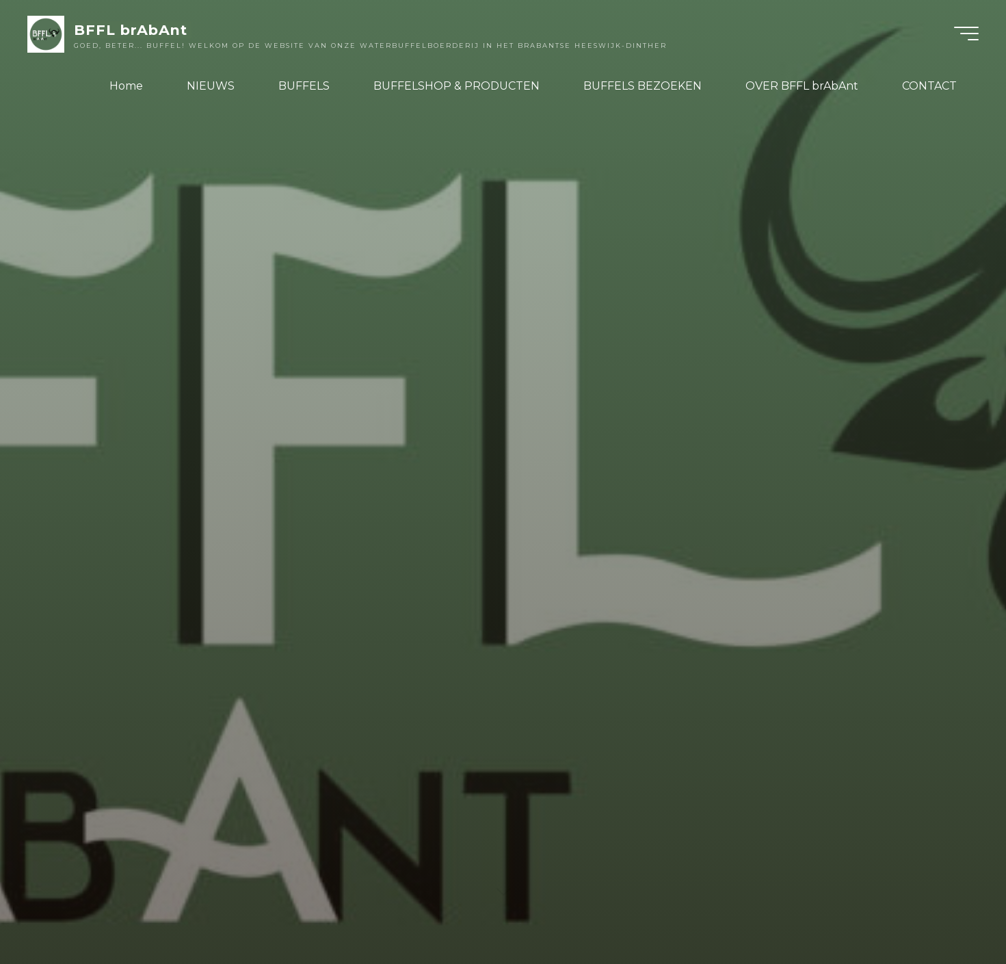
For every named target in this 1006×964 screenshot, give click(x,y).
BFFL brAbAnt (130, 29)
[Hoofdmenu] (966, 33)
